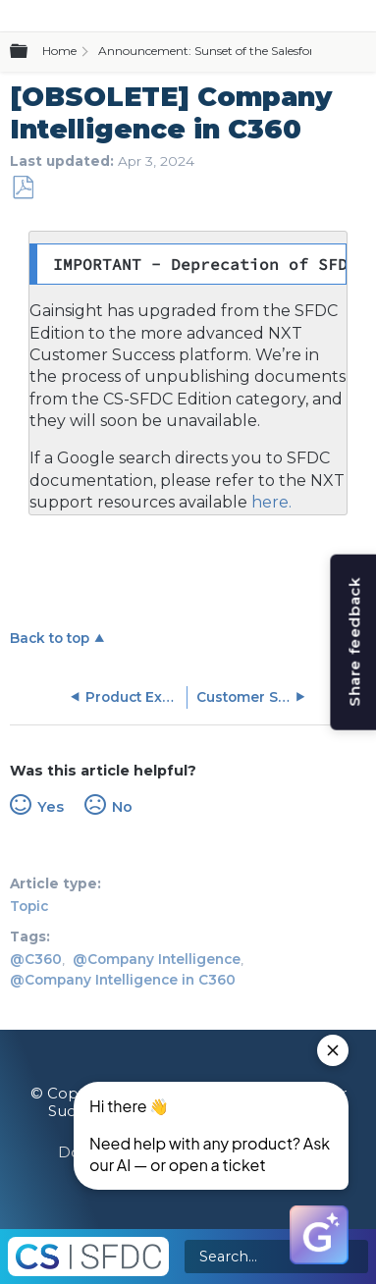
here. (269, 502)
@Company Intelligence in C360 (123, 980)
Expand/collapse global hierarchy (30, 52)
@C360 (36, 959)
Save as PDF (22, 188)
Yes (50, 807)
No (122, 807)
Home (59, 50)
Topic (29, 906)
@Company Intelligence (157, 959)
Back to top (49, 638)
